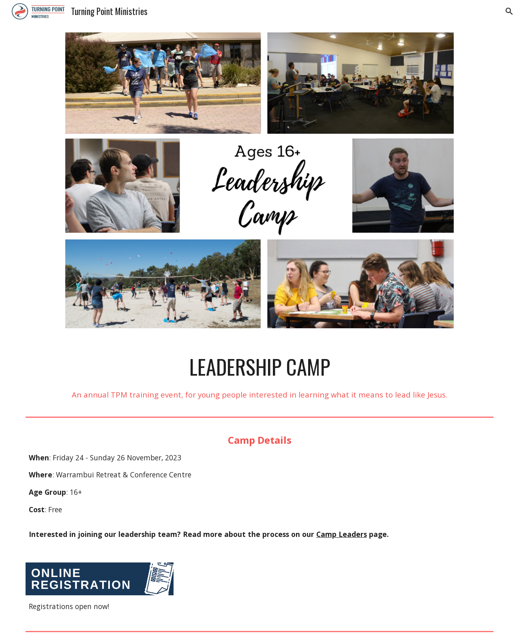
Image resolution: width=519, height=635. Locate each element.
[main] (259, 377)
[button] (509, 11)
